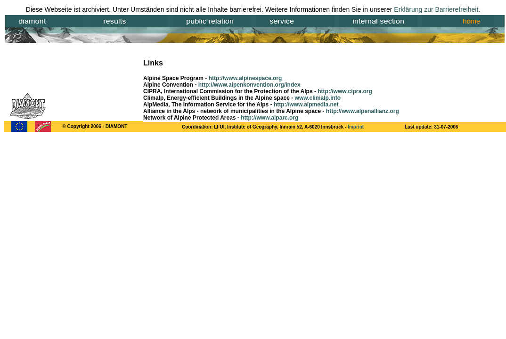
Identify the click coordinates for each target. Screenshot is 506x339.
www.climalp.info (318, 98)
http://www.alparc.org (269, 117)
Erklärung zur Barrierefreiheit (436, 9)
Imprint (356, 126)
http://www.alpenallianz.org (362, 111)
